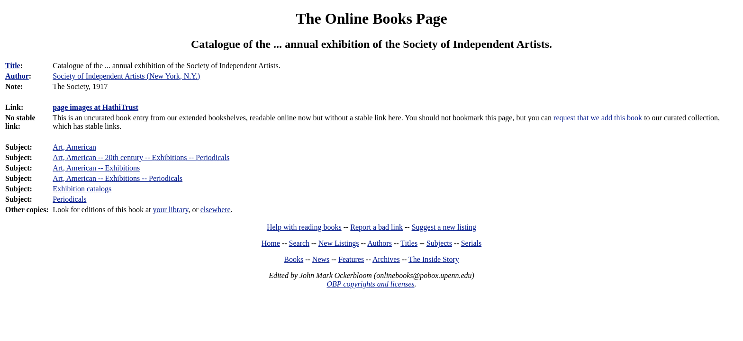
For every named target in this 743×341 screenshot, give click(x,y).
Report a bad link (376, 227)
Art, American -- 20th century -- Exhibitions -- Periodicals (141, 157)
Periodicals (69, 199)
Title (12, 66)
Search (299, 243)
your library (170, 210)
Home (271, 243)
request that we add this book (597, 118)
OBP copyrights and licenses (370, 284)
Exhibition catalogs (82, 189)
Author (17, 76)
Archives (386, 259)
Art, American (74, 147)
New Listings (338, 243)
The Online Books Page (371, 18)
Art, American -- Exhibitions (96, 168)
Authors (379, 243)
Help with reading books (304, 227)
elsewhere (215, 210)
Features (351, 259)
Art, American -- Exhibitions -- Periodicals (117, 178)
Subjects (439, 243)
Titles (408, 243)
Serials (471, 243)
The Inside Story (433, 259)
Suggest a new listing (444, 227)
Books (293, 259)
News (320, 259)
